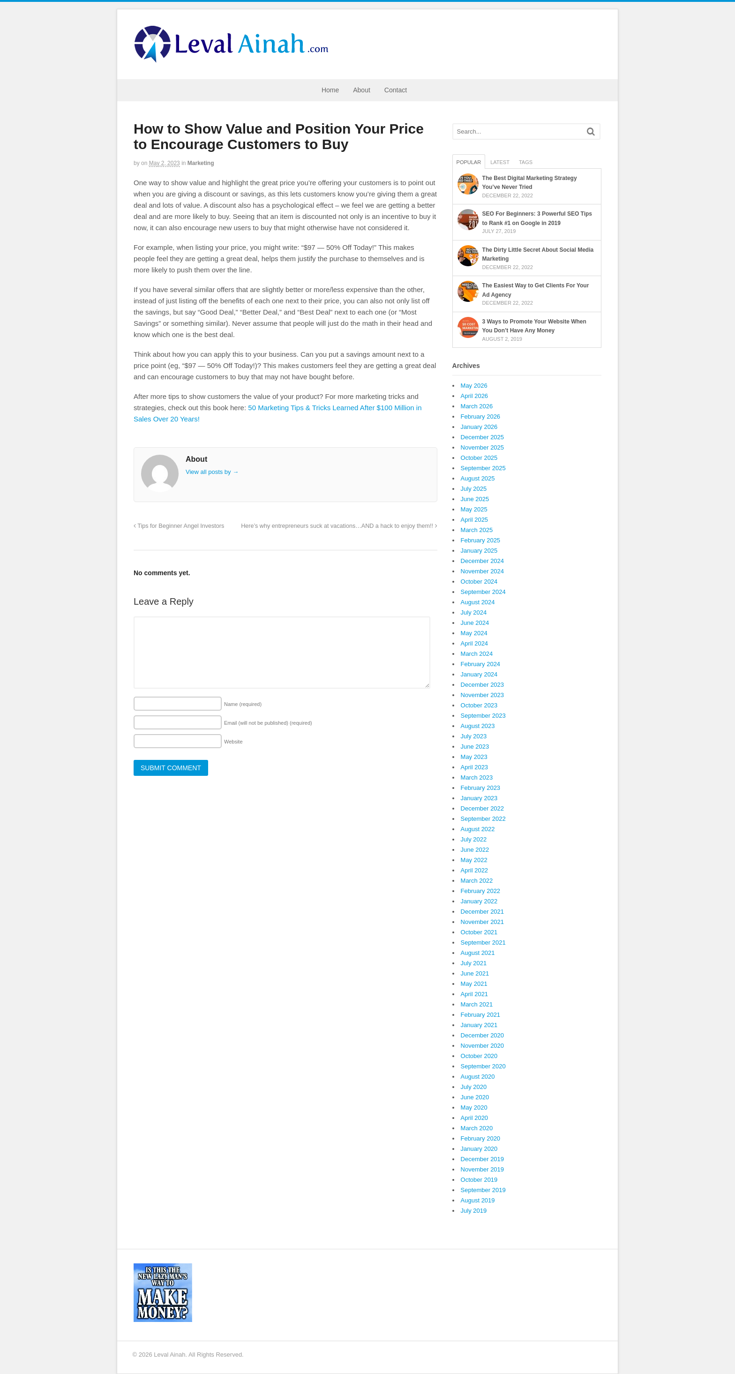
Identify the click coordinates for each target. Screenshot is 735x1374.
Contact (395, 90)
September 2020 (483, 1066)
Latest (500, 162)
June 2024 (475, 622)
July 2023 (474, 736)
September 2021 (483, 942)
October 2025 (479, 457)
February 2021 (481, 1014)
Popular (469, 162)
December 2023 (482, 684)
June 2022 (475, 849)
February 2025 (481, 540)
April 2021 (474, 994)
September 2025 (483, 468)
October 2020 (479, 1055)
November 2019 (482, 1169)
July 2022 (474, 839)
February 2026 (481, 416)
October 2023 (479, 705)
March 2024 (477, 653)
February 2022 (481, 890)
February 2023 (481, 787)
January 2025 (479, 550)
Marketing (201, 163)
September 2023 (483, 715)
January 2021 (479, 1025)
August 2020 (478, 1076)
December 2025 (482, 437)
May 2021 (474, 983)
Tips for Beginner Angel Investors (179, 526)
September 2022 (483, 818)
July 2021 (474, 963)
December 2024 (482, 560)
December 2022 (482, 808)
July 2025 (474, 488)
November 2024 (482, 571)
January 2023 (479, 798)
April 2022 (474, 870)
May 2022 (474, 859)
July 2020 (474, 1086)
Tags (525, 162)
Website (233, 741)
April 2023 (474, 767)
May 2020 (474, 1107)
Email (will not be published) (268, 723)
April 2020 (474, 1117)
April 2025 (474, 519)
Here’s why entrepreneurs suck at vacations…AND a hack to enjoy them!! (339, 526)
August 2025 (478, 478)
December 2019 (482, 1159)
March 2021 (477, 1004)
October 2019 (479, 1179)
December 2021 (482, 911)
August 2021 (478, 952)
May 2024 (474, 633)
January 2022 (479, 901)
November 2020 (482, 1045)
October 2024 (479, 581)
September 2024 (483, 591)
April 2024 (474, 643)
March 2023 (477, 777)
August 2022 (478, 829)
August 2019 (478, 1200)
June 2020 (475, 1097)
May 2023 (474, 756)
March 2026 (477, 406)
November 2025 (482, 447)
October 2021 (479, 932)
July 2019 (474, 1210)
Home (330, 90)
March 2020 (477, 1128)
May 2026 (474, 385)
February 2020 (481, 1138)
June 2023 (475, 746)
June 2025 (475, 499)
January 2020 (479, 1148)
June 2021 (475, 973)
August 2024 (478, 602)
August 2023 (478, 725)
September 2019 (483, 1190)
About (361, 90)
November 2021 (482, 921)
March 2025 (477, 529)
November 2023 (482, 694)
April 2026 (474, 395)
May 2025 (474, 509)
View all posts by (212, 471)
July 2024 (474, 612)
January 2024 (479, 674)
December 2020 (482, 1035)
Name (243, 704)
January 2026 (479, 426)
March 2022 (477, 880)
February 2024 (481, 664)
